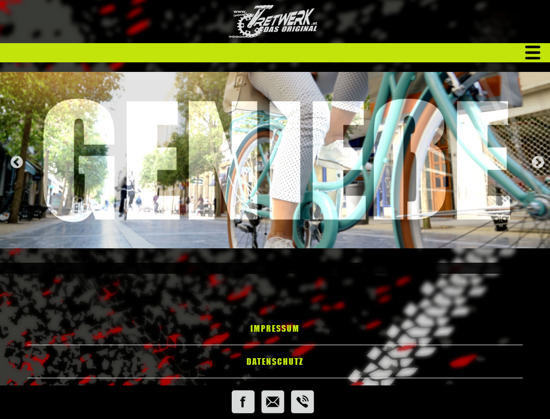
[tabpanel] (275, 160)
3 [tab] (285, 234)
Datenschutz (275, 361)
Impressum (275, 328)
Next (535, 160)
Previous (14, 160)
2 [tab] (275, 234)
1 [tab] (265, 234)
